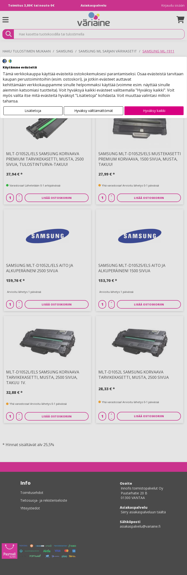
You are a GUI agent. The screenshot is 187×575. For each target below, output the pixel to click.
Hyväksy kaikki (154, 110)
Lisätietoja (33, 110)
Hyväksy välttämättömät (93, 110)
